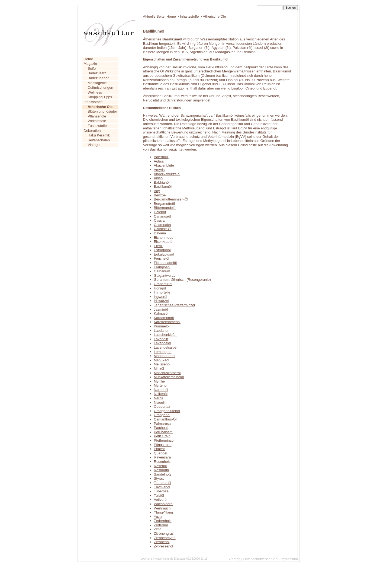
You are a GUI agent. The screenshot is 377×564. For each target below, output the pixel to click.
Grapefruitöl (163, 284)
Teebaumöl (162, 483)
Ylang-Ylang (163, 512)
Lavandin (161, 339)
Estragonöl (162, 250)
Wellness (95, 92)
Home (88, 59)
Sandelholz (162, 474)
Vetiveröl (160, 500)
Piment (159, 449)
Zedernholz (163, 521)
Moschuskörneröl (167, 373)
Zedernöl (161, 525)
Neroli (158, 398)
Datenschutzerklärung (260, 559)
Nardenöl (161, 390)
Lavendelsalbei (166, 347)
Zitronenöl (162, 542)
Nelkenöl (161, 394)
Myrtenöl (160, 385)
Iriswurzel (161, 301)
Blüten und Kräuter (102, 111)
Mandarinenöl (164, 356)
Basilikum (150, 44)
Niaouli (159, 402)
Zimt (157, 529)
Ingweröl (160, 297)
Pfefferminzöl (164, 440)
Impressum (289, 559)
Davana (160, 233)
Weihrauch (162, 508)
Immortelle (162, 292)
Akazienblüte (164, 165)
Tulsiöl (159, 495)
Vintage (94, 145)
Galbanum (162, 271)
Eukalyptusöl (164, 254)
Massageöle (97, 83)
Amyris (159, 170)
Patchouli (161, 428)
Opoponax (162, 406)
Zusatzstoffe (97, 126)
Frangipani (162, 267)
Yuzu (158, 517)
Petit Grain (162, 436)
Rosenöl (160, 466)
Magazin (90, 64)
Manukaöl (161, 360)
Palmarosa (162, 424)
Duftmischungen (100, 87)
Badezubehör (98, 78)
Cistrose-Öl (163, 229)
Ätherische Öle (214, 16)
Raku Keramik (99, 135)
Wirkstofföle (97, 121)
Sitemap (233, 559)
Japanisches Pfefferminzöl (174, 305)
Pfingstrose (163, 445)
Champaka (162, 225)
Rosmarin (161, 470)
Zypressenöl (163, 546)
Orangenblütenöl (167, 411)
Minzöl (159, 369)
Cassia (159, 220)
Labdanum (162, 331)
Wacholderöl (163, 504)
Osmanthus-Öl (165, 419)
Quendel (160, 453)
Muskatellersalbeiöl (169, 377)
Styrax (159, 478)
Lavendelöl (162, 343)
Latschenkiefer (165, 335)
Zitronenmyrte (165, 538)
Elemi (158, 246)
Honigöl (160, 288)
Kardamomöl (164, 318)
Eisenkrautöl (163, 242)
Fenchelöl (161, 258)
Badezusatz (97, 73)
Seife (92, 68)
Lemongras (163, 352)
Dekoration (92, 131)
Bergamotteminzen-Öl (171, 199)
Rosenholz (162, 462)
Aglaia (159, 161)
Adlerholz (161, 157)
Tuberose (161, 491)
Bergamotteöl (164, 204)
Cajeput (160, 212)
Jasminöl (161, 309)
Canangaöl (162, 216)
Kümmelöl (162, 326)
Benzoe (160, 195)
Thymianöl (162, 487)
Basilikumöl (163, 186)
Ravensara (162, 457)
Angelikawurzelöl (167, 174)
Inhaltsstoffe (93, 102)
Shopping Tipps (100, 97)
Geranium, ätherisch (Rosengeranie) (182, 280)
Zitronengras (164, 533)
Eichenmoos (163, 237)
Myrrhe (159, 381)
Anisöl (158, 178)
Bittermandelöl (165, 208)
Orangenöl (162, 415)
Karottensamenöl (167, 322)
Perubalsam (163, 432)
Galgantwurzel (165, 275)
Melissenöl (162, 364)
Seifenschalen (99, 140)
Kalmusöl (161, 313)
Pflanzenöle (97, 116)
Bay (157, 191)
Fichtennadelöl (165, 263)
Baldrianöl (162, 182)
